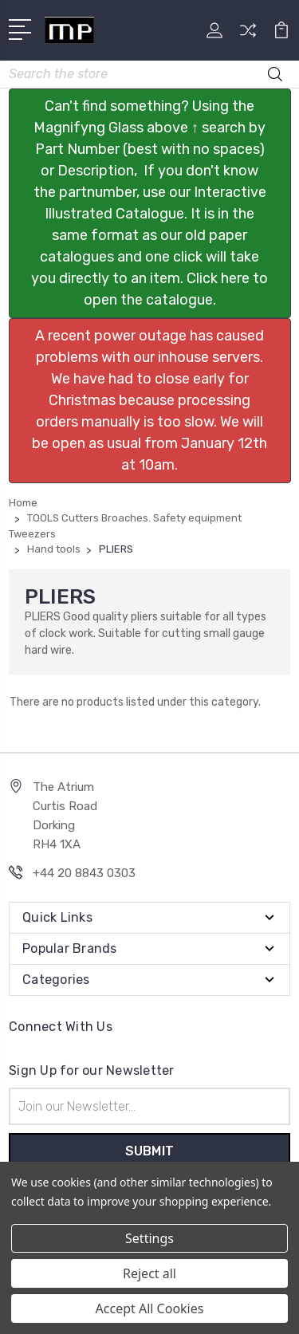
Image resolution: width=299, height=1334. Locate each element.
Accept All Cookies (150, 1308)
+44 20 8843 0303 (84, 873)
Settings (149, 1238)
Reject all (149, 1273)
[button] (150, 203)
